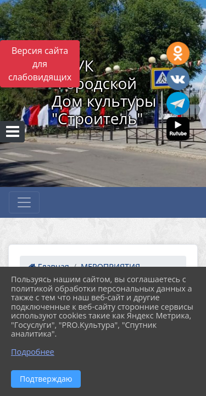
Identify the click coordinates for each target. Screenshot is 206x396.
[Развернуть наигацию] (24, 202)
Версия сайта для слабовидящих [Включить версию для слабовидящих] (39, 64)
